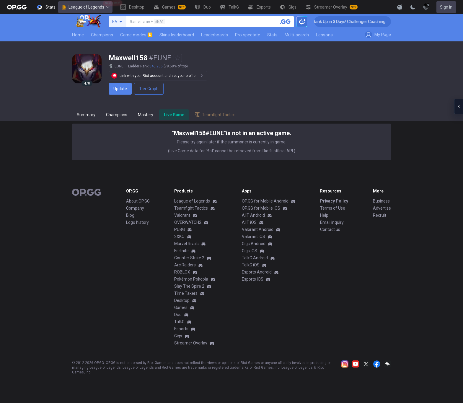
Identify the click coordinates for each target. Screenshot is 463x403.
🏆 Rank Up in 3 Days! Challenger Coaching (351, 21)
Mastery (145, 114)
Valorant (182, 215)
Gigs (178, 336)
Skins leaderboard (176, 35)
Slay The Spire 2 (189, 286)
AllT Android (253, 215)
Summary (86, 114)
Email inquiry (332, 222)
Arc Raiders (185, 265)
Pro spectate (247, 35)
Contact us (330, 229)
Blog (130, 215)
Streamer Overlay (190, 343)
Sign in (446, 7)
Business (381, 201)
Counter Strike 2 (189, 257)
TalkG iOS (251, 265)
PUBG (179, 229)
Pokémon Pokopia (191, 279)
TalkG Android (255, 257)
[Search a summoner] (285, 21)
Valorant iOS (253, 236)
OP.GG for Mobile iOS (261, 208)
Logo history (137, 222)
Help (324, 215)
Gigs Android (253, 243)
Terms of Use (332, 208)
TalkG (179, 321)
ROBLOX (182, 272)
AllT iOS (249, 222)
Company (135, 208)
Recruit (379, 215)
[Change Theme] (413, 7)
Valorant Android (257, 229)
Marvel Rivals (186, 243)
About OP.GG (138, 201)
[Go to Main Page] (17, 7)
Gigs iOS (249, 250)
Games (181, 307)
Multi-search (297, 35)
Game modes (136, 35)
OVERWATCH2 (187, 222)
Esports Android (257, 272)
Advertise (382, 208)
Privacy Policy (334, 201)
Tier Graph (149, 88)
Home (78, 35)
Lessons (324, 35)
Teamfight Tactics (191, 208)
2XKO (179, 236)
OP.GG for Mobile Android (265, 201)
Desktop (182, 300)
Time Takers (186, 293)
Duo (178, 314)
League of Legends (85, 7)
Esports (181, 328)
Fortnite (181, 250)
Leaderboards (214, 35)
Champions (102, 35)
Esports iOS (252, 279)
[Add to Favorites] (178, 58)
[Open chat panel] (458, 106)
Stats (272, 35)
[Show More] (400, 7)
